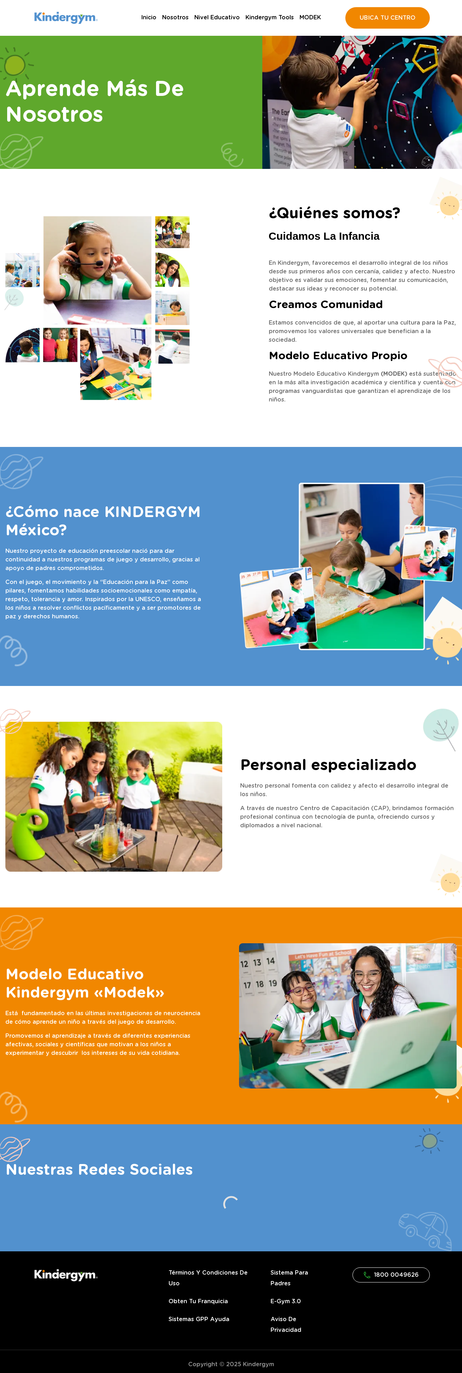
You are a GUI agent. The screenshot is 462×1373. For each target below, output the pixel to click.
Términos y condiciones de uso (208, 1278)
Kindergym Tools (269, 17)
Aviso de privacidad (286, 1324)
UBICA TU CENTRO (387, 18)
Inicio (148, 17)
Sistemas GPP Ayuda (199, 1319)
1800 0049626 (391, 1275)
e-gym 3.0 (286, 1301)
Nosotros (175, 17)
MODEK (310, 17)
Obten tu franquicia (198, 1301)
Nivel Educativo (217, 17)
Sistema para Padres (289, 1278)
